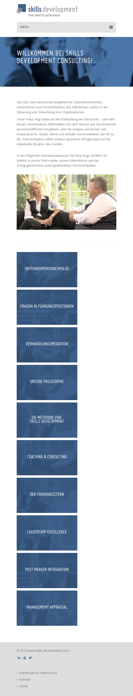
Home (23, 686)
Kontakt (24, 679)
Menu (66, 27)
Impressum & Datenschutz (38, 673)
